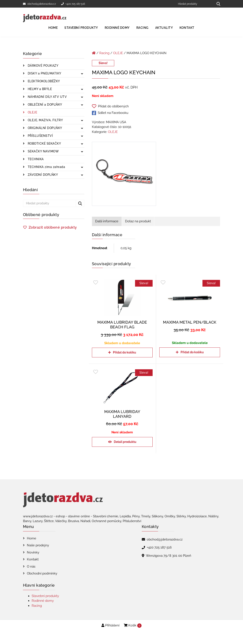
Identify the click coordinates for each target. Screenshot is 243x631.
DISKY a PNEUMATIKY (44, 73)
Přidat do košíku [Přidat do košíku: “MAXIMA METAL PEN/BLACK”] (192, 352)
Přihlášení (110, 625)
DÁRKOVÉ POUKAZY (42, 65)
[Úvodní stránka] (94, 53)
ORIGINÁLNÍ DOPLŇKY (44, 128)
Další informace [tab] (106, 221)
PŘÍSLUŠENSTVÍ (40, 135)
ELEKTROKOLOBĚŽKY (43, 81)
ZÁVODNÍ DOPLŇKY (42, 174)
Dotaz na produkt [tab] (138, 221)
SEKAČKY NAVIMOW (43, 151)
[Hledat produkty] (194, 4)
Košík (133, 625)
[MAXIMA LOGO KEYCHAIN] (124, 175)
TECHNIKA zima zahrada (46, 167)
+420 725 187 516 (73, 3)
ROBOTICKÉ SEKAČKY (44, 143)
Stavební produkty (81, 27)
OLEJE (32, 112)
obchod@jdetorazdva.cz (39, 3)
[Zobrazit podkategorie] (82, 73)
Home (53, 27)
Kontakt (186, 27)
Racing (142, 27)
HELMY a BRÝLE (39, 89)
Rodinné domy (117, 27)
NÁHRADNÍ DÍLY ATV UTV (47, 96)
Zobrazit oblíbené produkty (53, 227)
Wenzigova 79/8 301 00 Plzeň (168, 556)
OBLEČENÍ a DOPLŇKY (44, 104)
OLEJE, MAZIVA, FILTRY (45, 120)
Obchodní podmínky (42, 573)
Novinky (33, 552)
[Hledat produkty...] (217, 4)
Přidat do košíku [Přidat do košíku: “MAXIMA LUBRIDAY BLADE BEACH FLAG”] (124, 352)
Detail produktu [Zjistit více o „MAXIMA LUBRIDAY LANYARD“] (125, 442)
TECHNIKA (35, 159)
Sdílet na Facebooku (110, 113)
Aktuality (164, 27)
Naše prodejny (38, 545)
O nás (31, 566)
